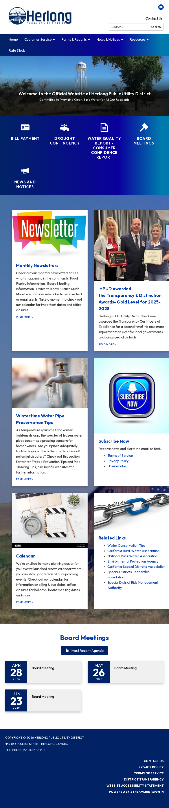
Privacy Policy (151, 767)
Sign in (158, 792)
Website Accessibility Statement (135, 786)
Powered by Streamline (129, 792)
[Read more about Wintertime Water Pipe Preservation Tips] (50, 422)
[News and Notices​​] (25, 177)
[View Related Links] (132, 517)
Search (156, 27)
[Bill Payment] (25, 132)
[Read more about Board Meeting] (43, 672)
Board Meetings (84, 637)
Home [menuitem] (13, 39)
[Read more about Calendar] (50, 551)
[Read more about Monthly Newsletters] (50, 280)
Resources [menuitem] (137, 39)
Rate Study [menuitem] (17, 50)
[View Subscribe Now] (132, 404)
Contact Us (154, 18)
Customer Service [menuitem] (38, 39)
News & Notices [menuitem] (108, 39)
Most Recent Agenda (85, 650)
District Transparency (144, 779)
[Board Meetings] (144, 134)
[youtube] (161, 8)
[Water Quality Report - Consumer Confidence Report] (104, 141)
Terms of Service (149, 773)
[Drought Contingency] (65, 134)
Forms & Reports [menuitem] (74, 39)
